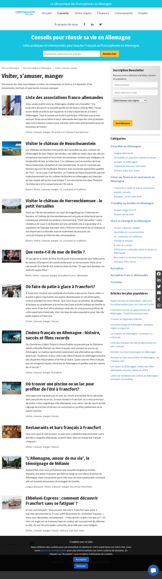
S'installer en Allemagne (125, 146)
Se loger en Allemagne (125, 161)
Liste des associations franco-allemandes (64, 97)
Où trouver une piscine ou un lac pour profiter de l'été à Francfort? (60, 386)
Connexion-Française (25, 13)
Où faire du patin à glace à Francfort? (60, 286)
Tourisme (116, 282)
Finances (103, 13)
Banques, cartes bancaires (128, 196)
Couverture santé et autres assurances (134, 187)
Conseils (63, 13)
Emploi (143, 13)
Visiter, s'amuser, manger (66, 68)
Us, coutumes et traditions (72, 189)
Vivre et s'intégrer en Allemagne (37, 68)
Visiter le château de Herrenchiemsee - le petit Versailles (64, 203)
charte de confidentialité (54, 550)
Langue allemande (34, 486)
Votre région (83, 13)
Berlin (28, 275)
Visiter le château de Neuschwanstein (61, 143)
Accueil (47, 13)
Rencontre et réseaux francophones (69, 132)
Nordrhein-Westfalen (81, 486)
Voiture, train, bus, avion (72, 530)
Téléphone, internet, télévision (130, 165)
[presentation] (137, 111)
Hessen (55, 321)
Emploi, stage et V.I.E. (125, 209)
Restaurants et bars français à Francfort (63, 427)
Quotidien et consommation (129, 231)
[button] (153, 570)
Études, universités (124, 214)
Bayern (29, 189)
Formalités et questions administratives (135, 157)
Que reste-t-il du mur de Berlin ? (55, 252)
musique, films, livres (125, 261)
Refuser (81, 565)
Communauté (124, 13)
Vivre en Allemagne (10, 68)
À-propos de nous (66, 24)
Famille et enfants (123, 240)
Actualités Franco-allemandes (73, 275)
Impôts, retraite (122, 192)
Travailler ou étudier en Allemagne (132, 203)
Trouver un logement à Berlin (126, 318)
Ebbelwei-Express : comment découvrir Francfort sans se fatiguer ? (62, 500)
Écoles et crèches (123, 245)
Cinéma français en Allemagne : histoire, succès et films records (63, 335)
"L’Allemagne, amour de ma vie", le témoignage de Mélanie (57, 460)
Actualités (56, 372)
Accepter (81, 559)
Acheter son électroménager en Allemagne (133, 351)
